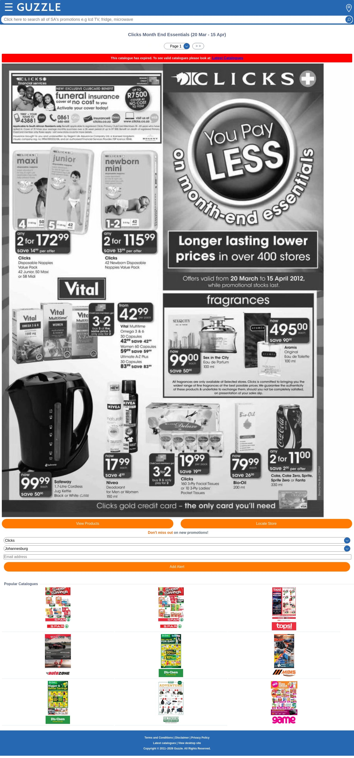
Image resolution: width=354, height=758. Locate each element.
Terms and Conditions (158, 737)
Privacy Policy (200, 737)
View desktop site (189, 743)
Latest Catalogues (227, 58)
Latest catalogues (164, 743)
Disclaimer (182, 737)
